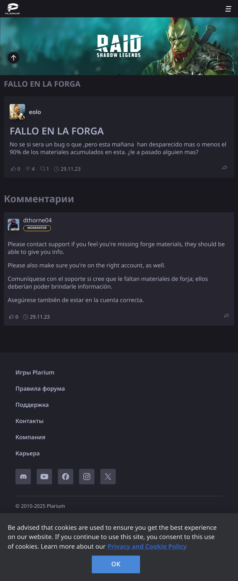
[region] (119, 547)
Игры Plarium (34, 372)
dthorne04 (37, 220)
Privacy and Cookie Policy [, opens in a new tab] (147, 546)
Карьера (27, 453)
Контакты (29, 421)
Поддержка (32, 405)
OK (116, 564)
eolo (35, 112)
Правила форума (40, 389)
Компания (30, 437)
